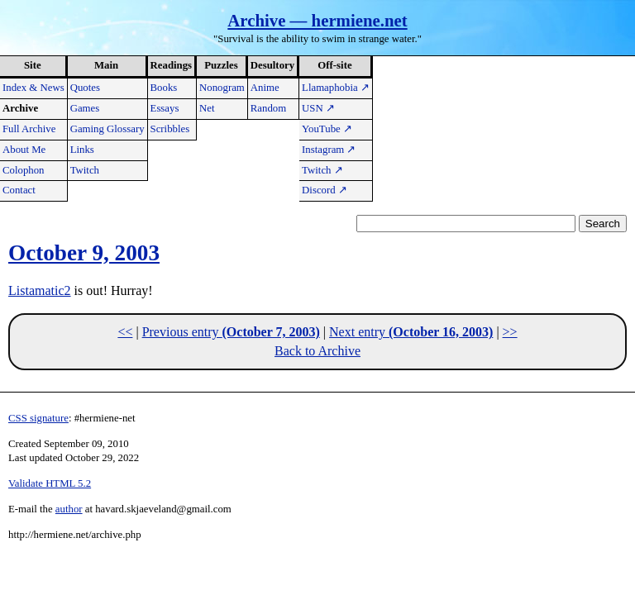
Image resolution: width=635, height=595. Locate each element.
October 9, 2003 (84, 252)
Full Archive (28, 129)
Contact (19, 190)
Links (82, 149)
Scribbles (170, 129)
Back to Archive (317, 351)
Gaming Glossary (107, 129)
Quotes (85, 87)
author (69, 509)
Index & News (33, 87)
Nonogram (222, 87)
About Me (23, 149)
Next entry (411, 332)
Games (85, 108)
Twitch (84, 170)
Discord (324, 190)
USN (318, 108)
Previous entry (231, 332)
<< (124, 332)
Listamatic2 (39, 290)
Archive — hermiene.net (317, 20)
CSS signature (38, 418)
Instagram (329, 149)
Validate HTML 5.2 (49, 483)
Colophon (23, 170)
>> (510, 332)
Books (164, 87)
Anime (265, 87)
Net (206, 108)
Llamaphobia (336, 87)
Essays (164, 108)
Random (268, 108)
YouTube (327, 129)
